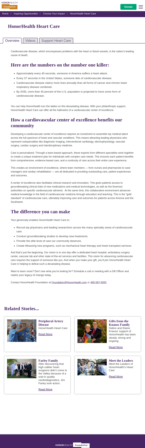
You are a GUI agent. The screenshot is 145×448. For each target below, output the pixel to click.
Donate (128, 7)
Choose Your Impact (54, 13)
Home (5, 13)
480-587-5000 (98, 282)
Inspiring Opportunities (26, 13)
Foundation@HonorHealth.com (69, 282)
